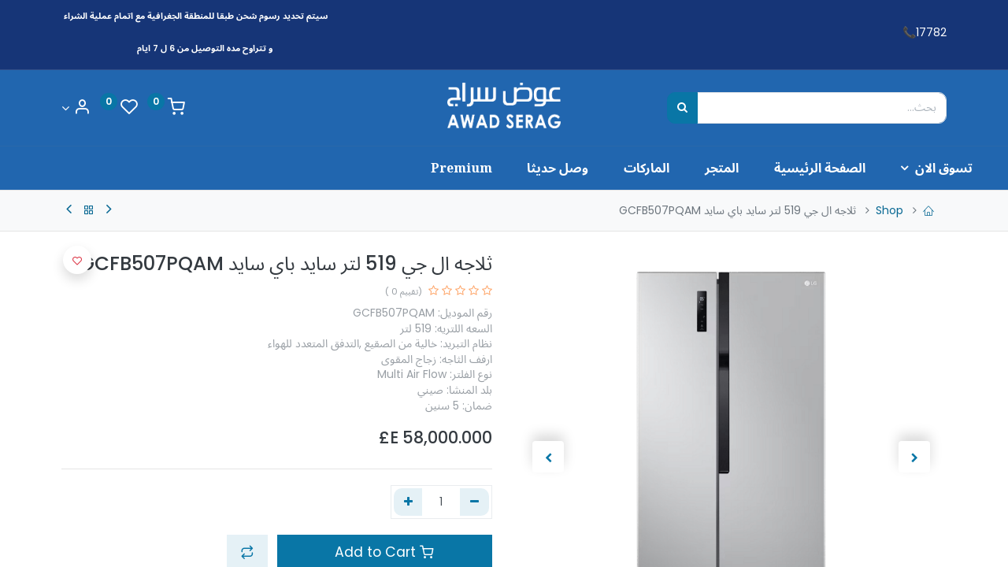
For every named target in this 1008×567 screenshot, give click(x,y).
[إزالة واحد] (474, 502)
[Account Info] (75, 108)
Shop (889, 210)
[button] (77, 260)
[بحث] (682, 108)
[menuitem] (776, 167)
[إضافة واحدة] (408, 502)
